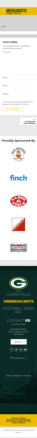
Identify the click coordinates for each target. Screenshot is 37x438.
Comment (7, 52)
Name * (5, 78)
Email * (5, 86)
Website (5, 94)
